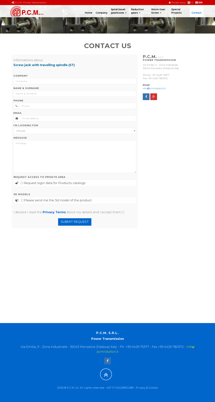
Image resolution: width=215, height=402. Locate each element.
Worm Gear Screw (158, 14)
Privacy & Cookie (147, 387)
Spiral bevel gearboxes (118, 14)
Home (88, 15)
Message (20, 137)
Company (102, 15)
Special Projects (176, 14)
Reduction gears (137, 14)
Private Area (177, 2)
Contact (196, 15)
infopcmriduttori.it (154, 88)
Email (17, 112)
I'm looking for (25, 125)
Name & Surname (26, 88)
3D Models (21, 194)
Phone (18, 100)
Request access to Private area (39, 177)
